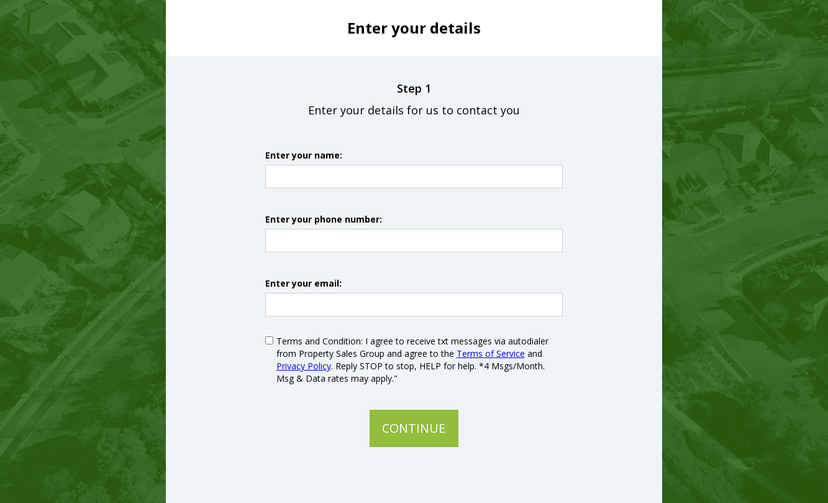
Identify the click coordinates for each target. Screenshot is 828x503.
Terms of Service (491, 353)
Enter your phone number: (323, 219)
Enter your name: (303, 155)
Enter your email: (303, 283)
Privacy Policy (303, 366)
